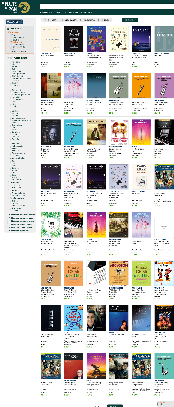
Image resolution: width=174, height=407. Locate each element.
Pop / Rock (17, 38)
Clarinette (16, 76)
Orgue (15, 120)
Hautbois (16, 100)
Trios (15, 153)
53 (100, 379)
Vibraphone (17, 135)
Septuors (16, 162)
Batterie (16, 65)
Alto (14, 61)
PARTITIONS (46, 12)
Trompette (16, 130)
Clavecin (16, 78)
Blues (15, 34)
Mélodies (16, 109)
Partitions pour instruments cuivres (22, 207)
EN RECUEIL (101, 20)
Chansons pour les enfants (22, 74)
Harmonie (16, 197)
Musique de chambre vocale (22, 113)
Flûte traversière (18, 93)
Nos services (19, 398)
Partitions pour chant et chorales (21, 213)
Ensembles (15, 178)
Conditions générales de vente (60, 398)
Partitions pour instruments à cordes (23, 201)
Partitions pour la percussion (20, 216)
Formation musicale (18, 185)
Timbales (16, 126)
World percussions (19, 143)
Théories (16, 190)
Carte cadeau (80, 398)
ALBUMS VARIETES (69, 20)
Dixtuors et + (17, 168)
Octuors (16, 164)
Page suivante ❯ (124, 20)
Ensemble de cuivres (20, 87)
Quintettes (16, 157)
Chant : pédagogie (19, 70)
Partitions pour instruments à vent (22, 204)
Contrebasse (17, 80)
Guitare (15, 96)
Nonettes (16, 166)
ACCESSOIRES (71, 12)
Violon (15, 139)
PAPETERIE (86, 12)
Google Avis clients (26, 402)
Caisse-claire (17, 67)
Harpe (15, 98)
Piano (15, 122)
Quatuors (16, 155)
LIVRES (58, 12)
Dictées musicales (19, 192)
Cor (14, 83)
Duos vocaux (17, 85)
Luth (14, 102)
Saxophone (17, 124)
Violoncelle (17, 141)
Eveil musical (17, 194)
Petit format (17, 173)
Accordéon (17, 59)
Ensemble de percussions (21, 89)
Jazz (15, 47)
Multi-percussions (19, 111)
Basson (15, 63)
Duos (15, 151)
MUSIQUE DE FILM (86, 20)
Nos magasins (20, 395)
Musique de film (18, 40)
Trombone (16, 128)
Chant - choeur (18, 117)
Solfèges (16, 188)
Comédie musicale (19, 43)
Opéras (15, 115)
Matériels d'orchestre (20, 183)
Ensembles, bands (19, 181)
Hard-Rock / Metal (19, 45)
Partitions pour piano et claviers (21, 210)
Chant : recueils (18, 72)
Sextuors (16, 159)
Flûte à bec (17, 91)
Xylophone (16, 146)
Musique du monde (19, 49)
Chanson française (19, 36)
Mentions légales (53, 395)
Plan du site (79, 402)
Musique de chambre (18, 148)
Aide (77, 395)
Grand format (17, 175)
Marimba (16, 106)
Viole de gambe (18, 137)
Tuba (15, 133)
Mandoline (16, 104)
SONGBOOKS (15, 31)
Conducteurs (15, 171)
